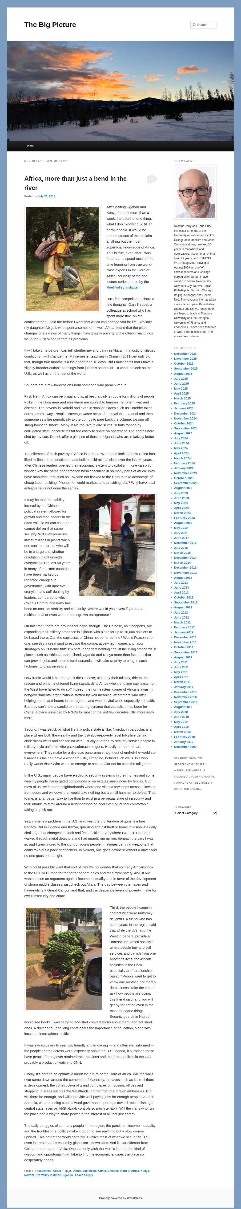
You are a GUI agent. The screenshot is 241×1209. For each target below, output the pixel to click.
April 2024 (181, 453)
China (102, 1170)
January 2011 (183, 687)
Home (29, 146)
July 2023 (181, 493)
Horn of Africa (129, 1170)
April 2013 (181, 592)
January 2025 (183, 408)
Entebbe (113, 1170)
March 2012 (182, 622)
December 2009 (185, 747)
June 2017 (181, 538)
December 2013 (185, 567)
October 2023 (183, 478)
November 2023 (185, 473)
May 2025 (181, 388)
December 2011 (185, 637)
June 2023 (181, 498)
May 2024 (181, 448)
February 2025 (184, 403)
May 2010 (181, 722)
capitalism (90, 1170)
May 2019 (181, 527)
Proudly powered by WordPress (120, 1198)
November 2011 (185, 642)
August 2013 (183, 577)
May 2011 (181, 672)
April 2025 (181, 393)
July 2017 (181, 533)
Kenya (145, 1170)
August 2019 (183, 523)
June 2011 (181, 667)
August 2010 (183, 707)
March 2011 (182, 682)
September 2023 (186, 483)
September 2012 (186, 602)
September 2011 (186, 652)
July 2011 (181, 662)
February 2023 (184, 518)
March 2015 (182, 552)
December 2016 (185, 543)
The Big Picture (50, 24)
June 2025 (181, 383)
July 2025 (181, 378)
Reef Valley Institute (122, 287)
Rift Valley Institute (48, 1175)
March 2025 (182, 398)
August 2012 (183, 607)
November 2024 (185, 418)
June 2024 (181, 443)
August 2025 (183, 373)
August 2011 (183, 657)
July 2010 (181, 712)
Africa (57, 1170)
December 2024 (185, 413)
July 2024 (181, 438)
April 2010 (181, 727)
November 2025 (185, 358)
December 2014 (185, 557)
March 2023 (182, 513)
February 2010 (184, 737)
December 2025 (185, 353)
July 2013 (181, 582)
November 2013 (185, 572)
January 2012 (183, 632)
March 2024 (182, 458)
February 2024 (184, 463)
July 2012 (181, 612)
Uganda (67, 1175)
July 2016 (181, 548)
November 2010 (185, 697)
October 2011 (183, 647)
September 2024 (186, 428)
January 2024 (183, 468)
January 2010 (183, 742)
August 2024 (183, 433)
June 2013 (181, 587)
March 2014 (182, 562)
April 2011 (181, 677)
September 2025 (186, 368)
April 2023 (181, 508)
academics (44, 1170)
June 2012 (181, 617)
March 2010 (182, 732)
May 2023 (181, 503)
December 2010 (185, 692)
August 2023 (183, 488)
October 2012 (183, 597)
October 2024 (183, 423)
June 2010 (181, 717)
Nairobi (29, 1175)
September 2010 (186, 702)
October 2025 (183, 363)
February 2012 (184, 627)
